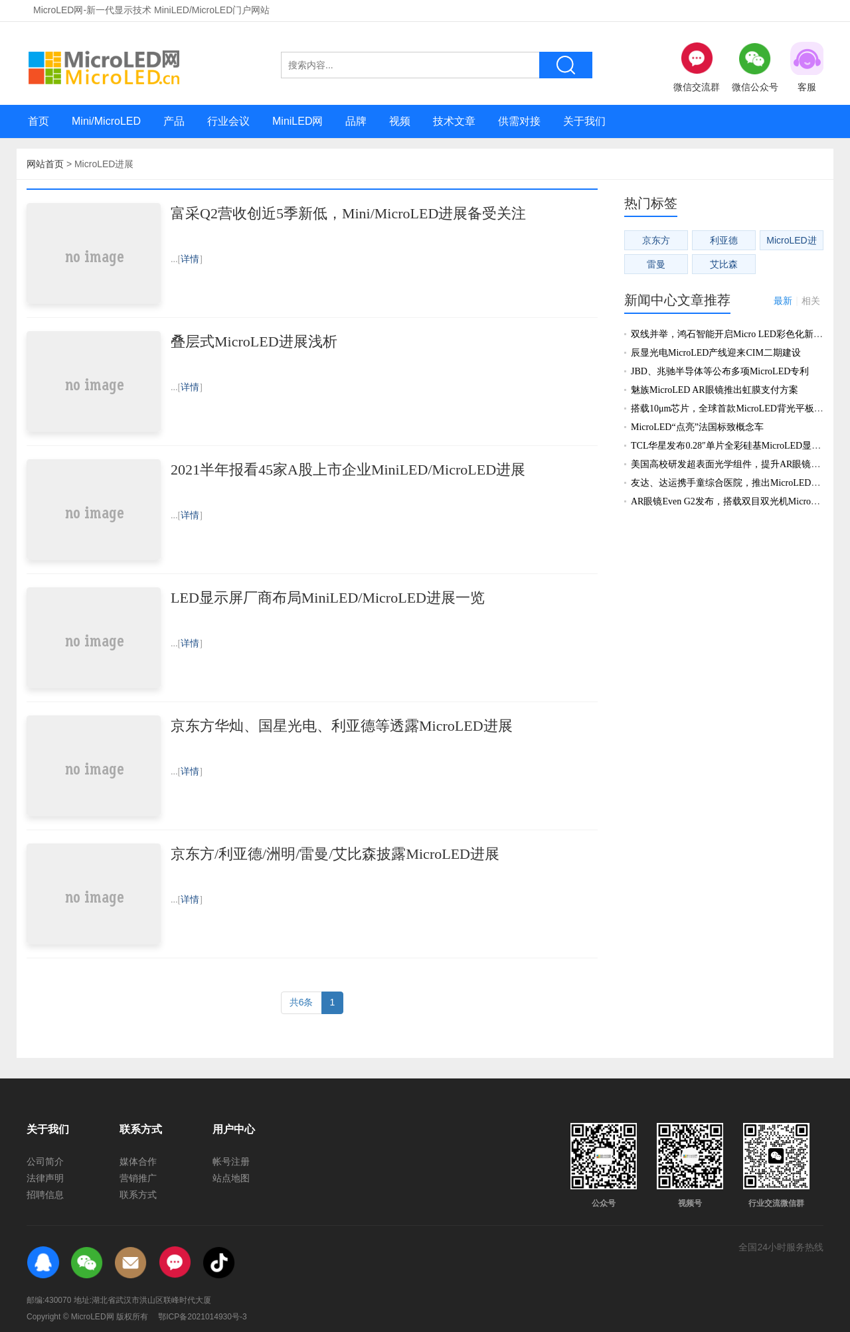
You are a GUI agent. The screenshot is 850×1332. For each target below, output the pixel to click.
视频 (399, 121)
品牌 (356, 121)
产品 (174, 121)
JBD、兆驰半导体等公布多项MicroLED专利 (720, 371)
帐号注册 (231, 1161)
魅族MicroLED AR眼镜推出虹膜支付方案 (714, 390)
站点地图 (231, 1178)
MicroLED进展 (791, 242)
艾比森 (724, 264)
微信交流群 (696, 67)
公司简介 (45, 1161)
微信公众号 (755, 67)
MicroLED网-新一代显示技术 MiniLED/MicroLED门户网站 (151, 10)
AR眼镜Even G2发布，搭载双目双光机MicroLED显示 (739, 501)
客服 (806, 67)
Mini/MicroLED (106, 121)
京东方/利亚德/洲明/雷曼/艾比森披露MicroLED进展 (335, 854)
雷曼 (656, 264)
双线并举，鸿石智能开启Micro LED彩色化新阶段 (731, 334)
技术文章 (454, 121)
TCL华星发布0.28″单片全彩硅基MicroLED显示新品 (735, 446)
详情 (190, 259)
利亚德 (724, 240)
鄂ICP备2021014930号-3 (202, 1316)
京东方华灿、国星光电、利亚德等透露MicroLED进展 (342, 725)
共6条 (301, 1002)
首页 (38, 121)
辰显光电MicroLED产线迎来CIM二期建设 (716, 353)
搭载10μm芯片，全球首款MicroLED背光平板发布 (732, 408)
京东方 (656, 240)
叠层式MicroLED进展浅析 (254, 341)
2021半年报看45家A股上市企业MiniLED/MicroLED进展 (348, 469)
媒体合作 (138, 1161)
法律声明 (45, 1178)
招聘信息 (45, 1194)
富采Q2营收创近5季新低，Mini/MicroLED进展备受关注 (348, 213)
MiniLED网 (297, 121)
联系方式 (138, 1194)
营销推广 (138, 1178)
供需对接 (519, 121)
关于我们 (584, 121)
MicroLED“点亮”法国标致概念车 (697, 427)
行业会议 (228, 121)
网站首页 (45, 164)
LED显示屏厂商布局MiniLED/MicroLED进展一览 (328, 597)
